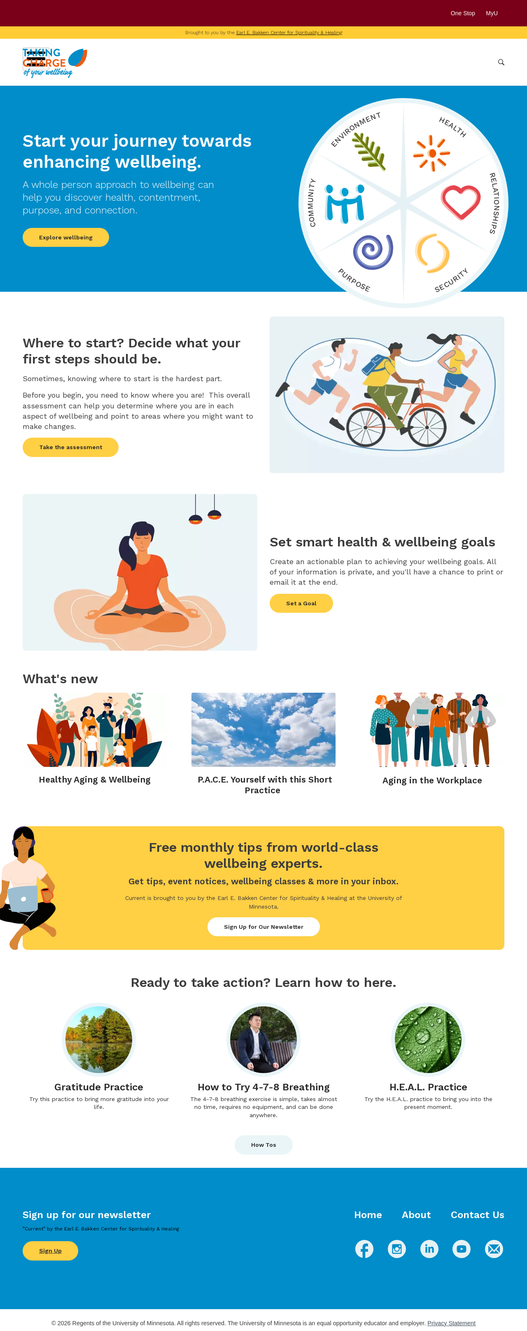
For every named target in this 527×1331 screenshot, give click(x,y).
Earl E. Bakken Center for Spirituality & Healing (289, 32)
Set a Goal (301, 603)
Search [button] (501, 62)
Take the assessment (70, 447)
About (416, 1215)
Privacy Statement (451, 1323)
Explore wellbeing (66, 237)
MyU (495, 13)
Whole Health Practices (387, 62)
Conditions (327, 62)
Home (368, 1215)
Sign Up (50, 1250)
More (480, 62)
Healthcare (447, 62)
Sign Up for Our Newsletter (263, 926)
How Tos (263, 1144)
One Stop (463, 13)
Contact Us (477, 1215)
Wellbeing (286, 62)
